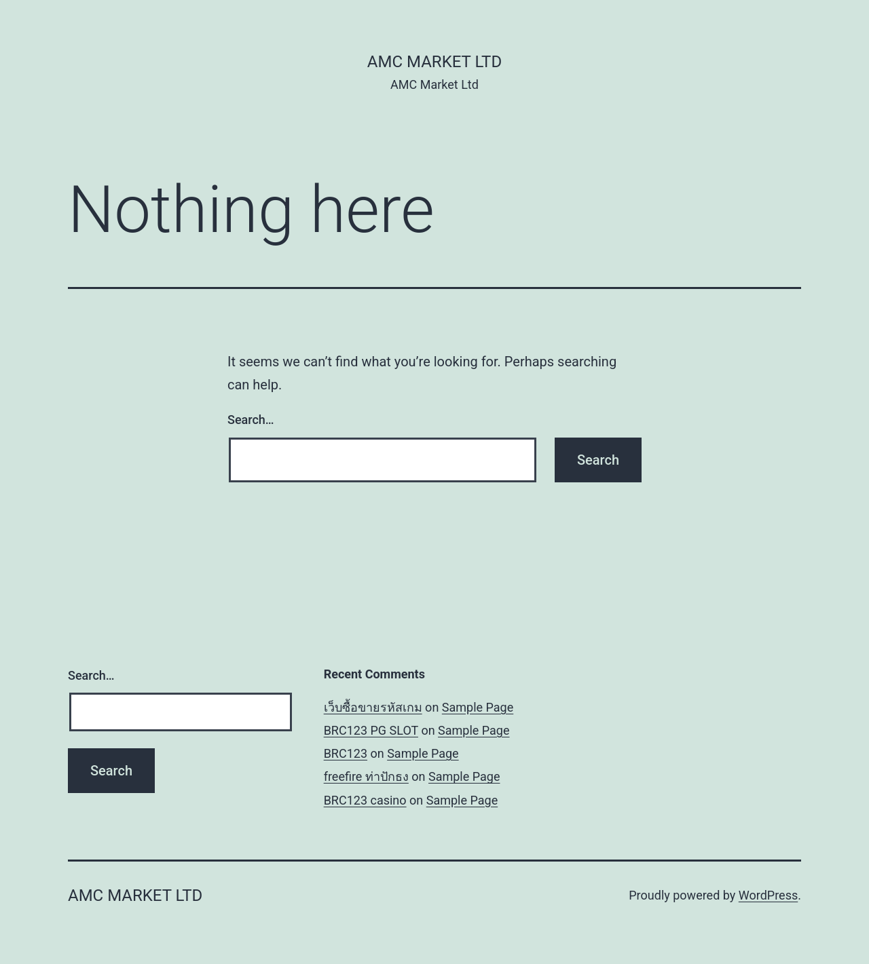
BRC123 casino (365, 800)
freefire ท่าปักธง (366, 776)
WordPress (768, 895)
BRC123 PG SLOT (371, 730)
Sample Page (477, 707)
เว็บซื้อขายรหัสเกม (373, 707)
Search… (250, 419)
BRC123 (345, 753)
